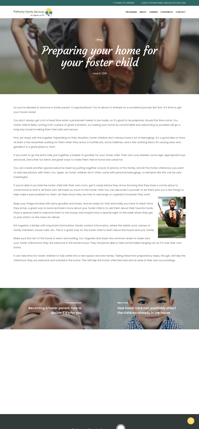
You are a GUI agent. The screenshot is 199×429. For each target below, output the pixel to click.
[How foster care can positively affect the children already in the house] (149, 308)
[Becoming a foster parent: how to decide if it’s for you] (50, 308)
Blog (99, 39)
